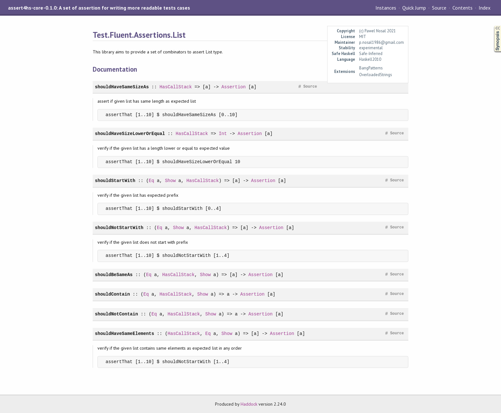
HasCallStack (175, 87)
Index (484, 7)
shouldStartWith (115, 181)
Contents (462, 7)
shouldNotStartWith (119, 228)
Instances (385, 7)
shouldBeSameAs (114, 275)
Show (170, 181)
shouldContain (112, 294)
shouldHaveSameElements (124, 333)
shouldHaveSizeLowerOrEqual (130, 134)
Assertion (233, 87)
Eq (151, 181)
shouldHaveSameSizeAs (122, 87)
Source (439, 7)
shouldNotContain (116, 314)
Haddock (249, 404)
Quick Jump (414, 7)
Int (223, 134)
